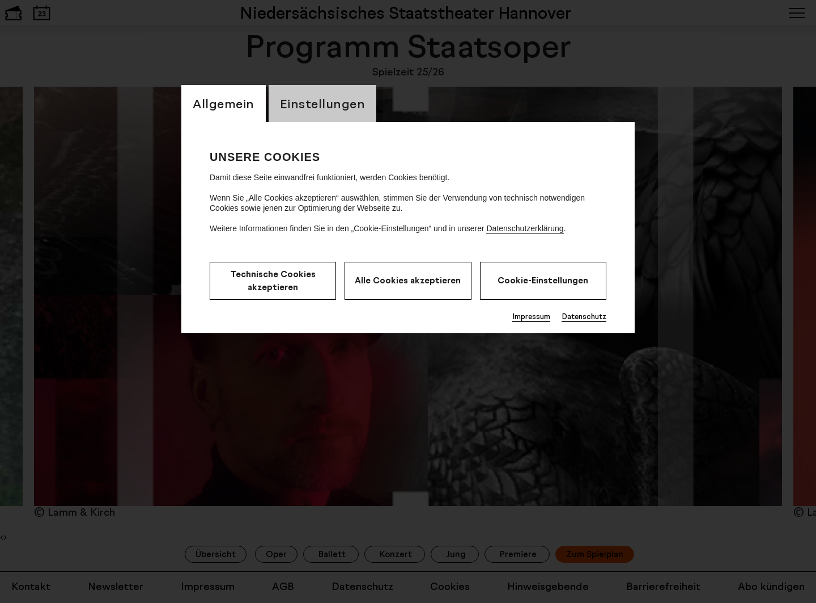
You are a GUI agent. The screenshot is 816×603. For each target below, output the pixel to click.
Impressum (531, 316)
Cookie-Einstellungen (543, 280)
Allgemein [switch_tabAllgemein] (223, 103)
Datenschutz (584, 316)
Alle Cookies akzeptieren (408, 280)
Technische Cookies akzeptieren (273, 280)
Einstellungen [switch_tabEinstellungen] (323, 103)
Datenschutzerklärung (524, 228)
